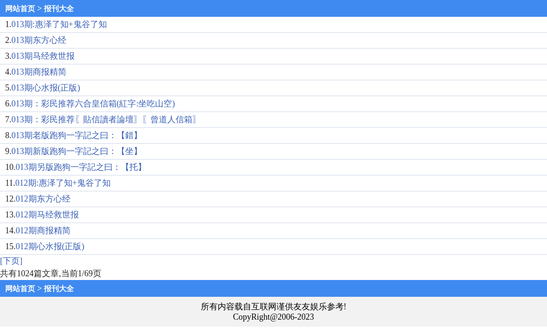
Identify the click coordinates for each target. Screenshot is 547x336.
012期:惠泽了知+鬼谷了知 (63, 183)
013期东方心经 (39, 40)
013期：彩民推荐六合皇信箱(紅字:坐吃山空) (93, 103)
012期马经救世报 (47, 214)
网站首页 (20, 9)
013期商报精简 (39, 72)
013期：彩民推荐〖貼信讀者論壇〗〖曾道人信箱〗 (106, 119)
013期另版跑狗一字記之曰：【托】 (81, 167)
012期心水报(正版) (50, 246)
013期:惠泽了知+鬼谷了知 (59, 24)
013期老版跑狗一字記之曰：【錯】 (77, 135)
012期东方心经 (43, 198)
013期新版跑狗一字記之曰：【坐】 (77, 151)
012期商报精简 (43, 230)
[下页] (11, 261)
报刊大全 (59, 9)
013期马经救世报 (43, 56)
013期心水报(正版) (46, 87)
